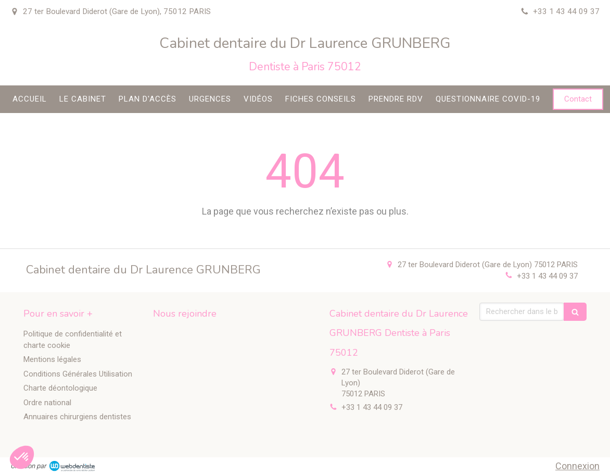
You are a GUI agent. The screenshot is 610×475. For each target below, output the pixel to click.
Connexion (577, 465)
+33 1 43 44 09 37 (547, 276)
